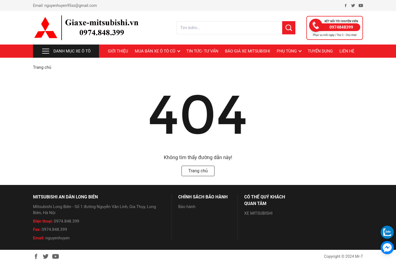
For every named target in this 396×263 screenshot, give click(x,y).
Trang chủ (42, 67)
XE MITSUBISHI (258, 213)
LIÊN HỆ (346, 51)
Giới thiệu (118, 51)
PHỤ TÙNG (287, 51)
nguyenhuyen (57, 238)
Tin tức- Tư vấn (202, 51)
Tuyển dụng (320, 51)
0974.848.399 (66, 221)
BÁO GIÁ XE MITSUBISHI (247, 51)
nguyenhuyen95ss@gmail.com (71, 5)
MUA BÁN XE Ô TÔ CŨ (155, 51)
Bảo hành (187, 206)
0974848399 (341, 27)
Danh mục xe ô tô (65, 51)
